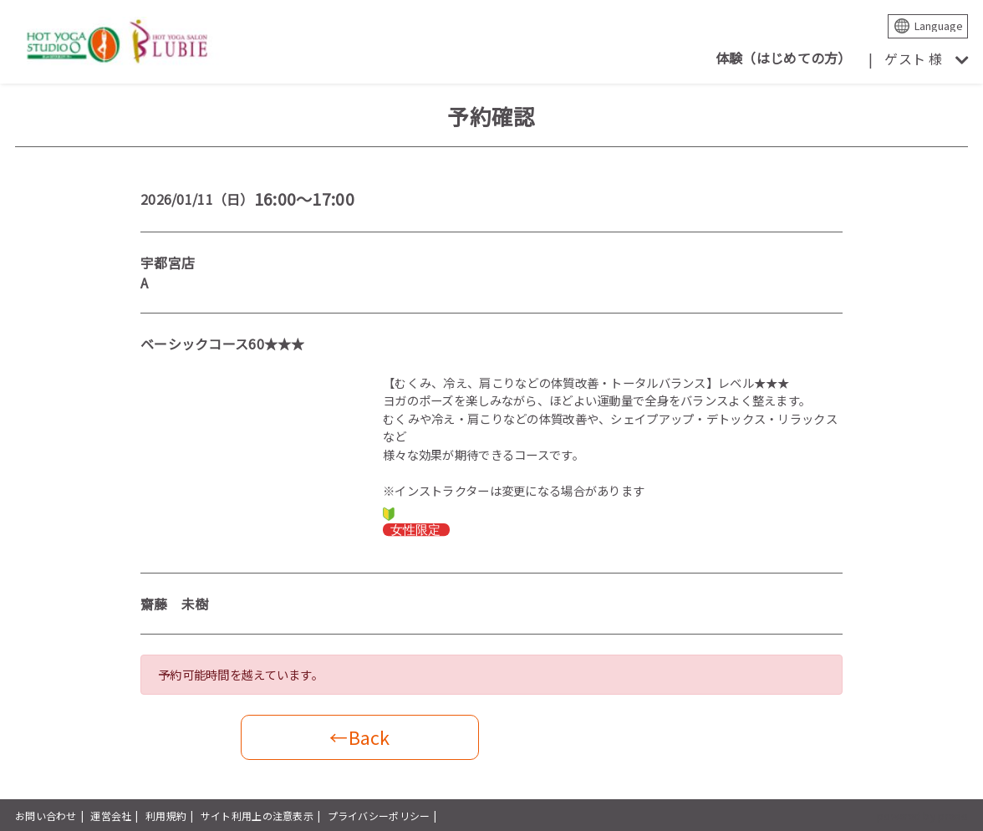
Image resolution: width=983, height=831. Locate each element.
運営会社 (110, 815)
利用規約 (165, 815)
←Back (359, 737)
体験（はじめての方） (784, 58)
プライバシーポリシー (379, 815)
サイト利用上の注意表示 (257, 815)
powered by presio (922, 815)
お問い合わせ (46, 815)
